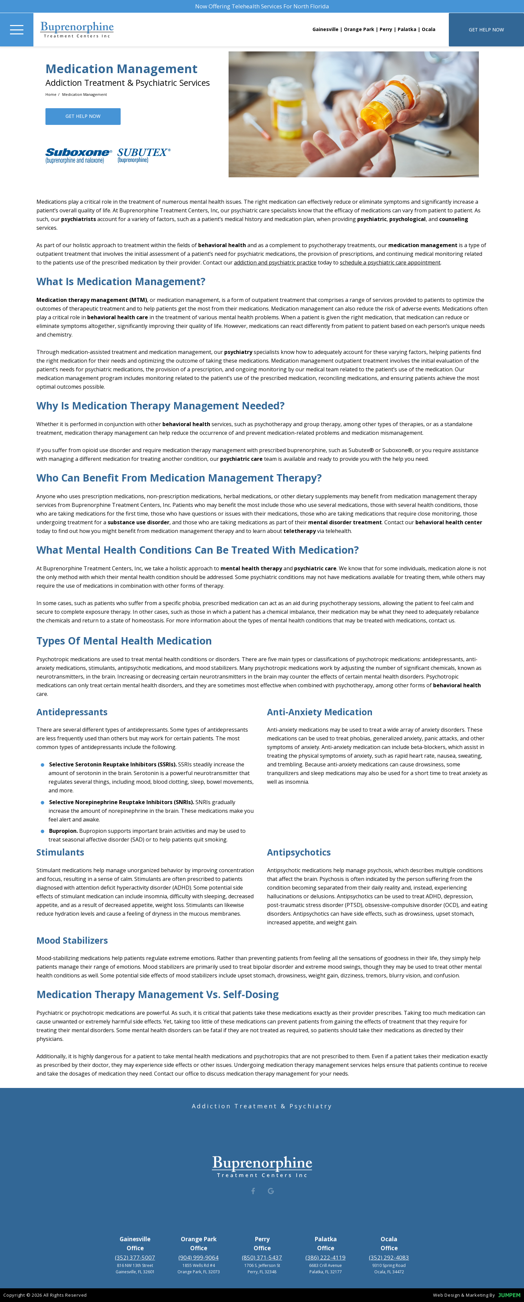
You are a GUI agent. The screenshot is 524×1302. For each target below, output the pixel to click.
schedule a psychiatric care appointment (390, 262)
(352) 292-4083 (389, 1257)
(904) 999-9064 (198, 1257)
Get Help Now (486, 29)
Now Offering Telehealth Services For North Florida (262, 6)
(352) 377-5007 (135, 1257)
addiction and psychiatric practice (275, 262)
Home (51, 94)
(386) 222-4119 (325, 1257)
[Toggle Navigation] (16, 29)
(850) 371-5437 (262, 1257)
